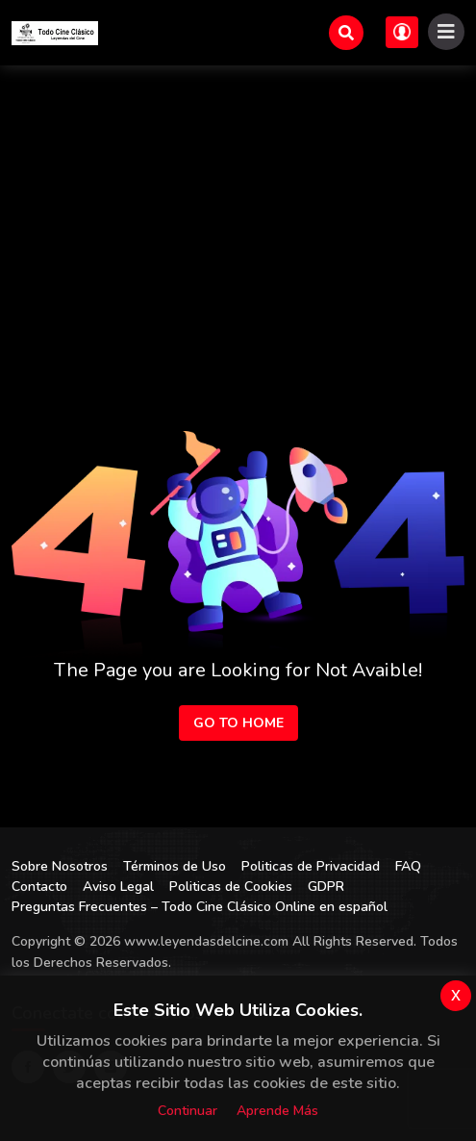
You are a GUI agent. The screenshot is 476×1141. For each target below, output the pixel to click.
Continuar (187, 1111)
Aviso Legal (118, 886)
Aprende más (277, 1111)
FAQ (408, 866)
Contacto (39, 886)
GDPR (326, 886)
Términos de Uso (174, 866)
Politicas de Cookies (230, 886)
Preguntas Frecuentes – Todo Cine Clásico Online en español (200, 907)
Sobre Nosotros (60, 866)
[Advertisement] (238, 209)
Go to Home (238, 723)
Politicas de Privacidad (310, 866)
